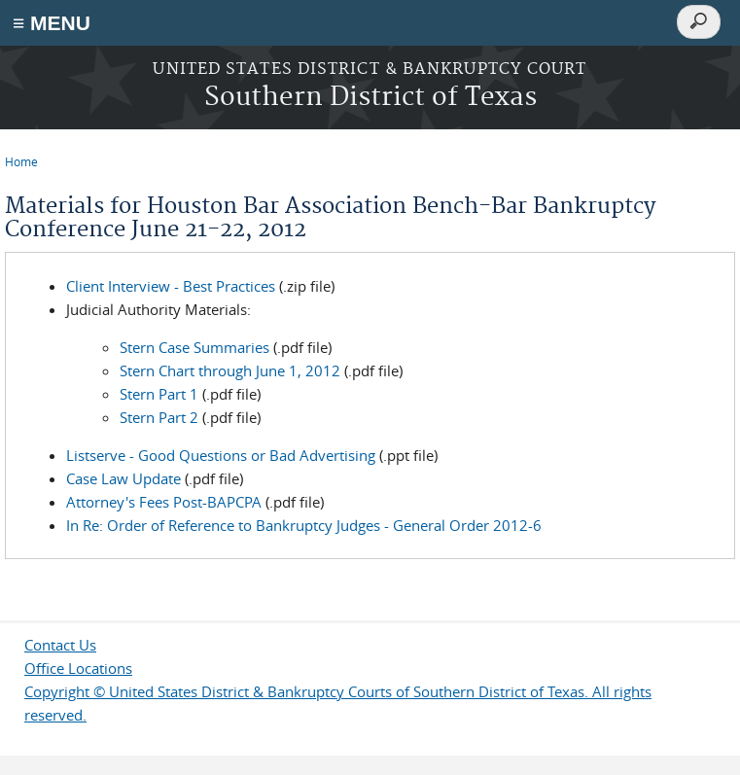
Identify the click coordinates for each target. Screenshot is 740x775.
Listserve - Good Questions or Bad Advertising (220, 455)
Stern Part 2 (159, 417)
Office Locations (78, 668)
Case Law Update (123, 478)
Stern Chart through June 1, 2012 (230, 370)
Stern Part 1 (159, 394)
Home (21, 161)
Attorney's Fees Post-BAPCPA (164, 501)
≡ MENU (51, 23)
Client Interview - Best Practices (170, 286)
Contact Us (60, 644)
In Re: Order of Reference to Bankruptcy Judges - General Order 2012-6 (304, 525)
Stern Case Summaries (194, 347)
